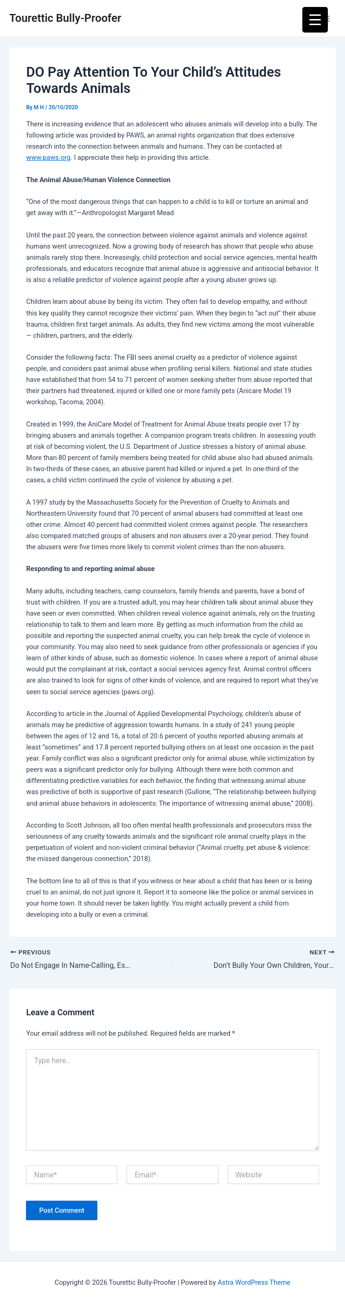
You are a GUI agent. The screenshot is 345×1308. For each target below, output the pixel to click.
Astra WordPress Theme (253, 1282)
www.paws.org (48, 157)
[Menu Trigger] (315, 20)
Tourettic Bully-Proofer (65, 18)
